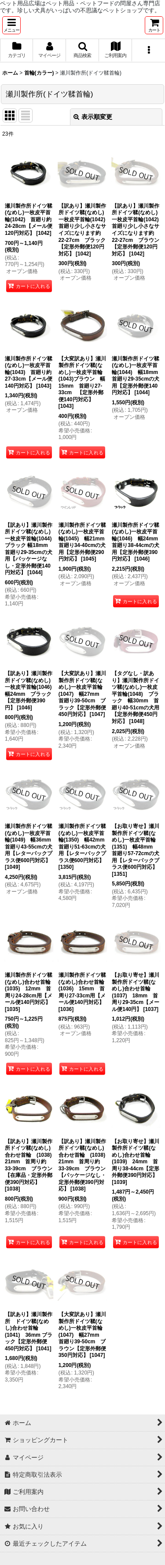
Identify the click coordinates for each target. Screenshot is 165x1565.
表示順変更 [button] (92, 116)
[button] (11, 25)
